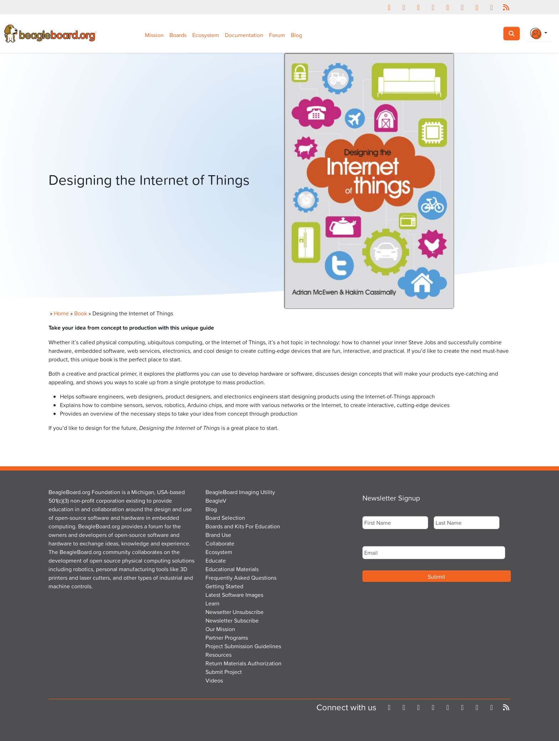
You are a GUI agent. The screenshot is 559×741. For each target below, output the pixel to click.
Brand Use (218, 535)
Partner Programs (226, 637)
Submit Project (223, 672)
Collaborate (219, 543)
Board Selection (225, 518)
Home (61, 313)
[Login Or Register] (538, 33)
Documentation (244, 35)
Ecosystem (205, 35)
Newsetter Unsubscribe (234, 612)
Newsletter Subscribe (232, 620)
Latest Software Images (234, 595)
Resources (218, 655)
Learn (212, 603)
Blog (296, 35)
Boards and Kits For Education (242, 526)
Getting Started (224, 586)
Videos (214, 680)
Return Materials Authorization (243, 663)
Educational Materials (232, 569)
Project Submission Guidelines (243, 646)
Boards (178, 35)
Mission (154, 35)
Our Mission (220, 629)
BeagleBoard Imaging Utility (240, 492)
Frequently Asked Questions (240, 578)
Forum (277, 35)
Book (80, 313)
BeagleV (216, 500)
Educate (215, 560)
